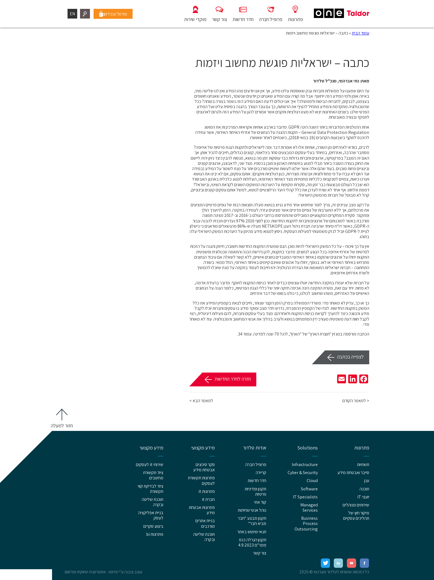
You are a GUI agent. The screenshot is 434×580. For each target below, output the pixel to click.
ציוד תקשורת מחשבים (153, 475)
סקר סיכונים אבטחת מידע (204, 467)
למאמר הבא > (201, 401)
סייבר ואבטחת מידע (353, 472)
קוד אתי (260, 502)
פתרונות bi (154, 534)
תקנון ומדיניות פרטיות (255, 491)
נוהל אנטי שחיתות (252, 510)
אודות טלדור (254, 448)
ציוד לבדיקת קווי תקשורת (150, 488)
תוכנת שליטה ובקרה (204, 536)
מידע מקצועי (203, 448)
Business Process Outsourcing (306, 523)
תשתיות (363, 464)
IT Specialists (305, 497)
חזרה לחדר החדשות (233, 379)
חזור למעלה (62, 425)
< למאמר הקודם (355, 401)
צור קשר (259, 553)
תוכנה (364, 489)
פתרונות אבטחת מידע (202, 510)
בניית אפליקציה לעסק (150, 515)
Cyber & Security (303, 472)
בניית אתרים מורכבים (205, 523)
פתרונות (361, 448)
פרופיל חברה (255, 464)
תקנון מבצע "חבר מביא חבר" (252, 520)
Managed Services (309, 507)
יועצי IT (363, 497)
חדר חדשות (257, 480)
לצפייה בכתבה (350, 356)
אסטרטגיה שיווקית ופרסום (85, 572)
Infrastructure (305, 464)
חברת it (208, 499)
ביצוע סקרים (153, 526)
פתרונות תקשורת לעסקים (201, 480)
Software (309, 489)
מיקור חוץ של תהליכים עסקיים (356, 515)
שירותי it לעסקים (149, 464)
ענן (366, 480)
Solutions (307, 448)
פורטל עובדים (117, 14)
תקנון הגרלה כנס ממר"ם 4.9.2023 (252, 542)
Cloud (312, 480)
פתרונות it (206, 491)
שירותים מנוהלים (356, 505)
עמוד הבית (360, 33)
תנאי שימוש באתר (251, 532)
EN (72, 14)
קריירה (261, 472)
